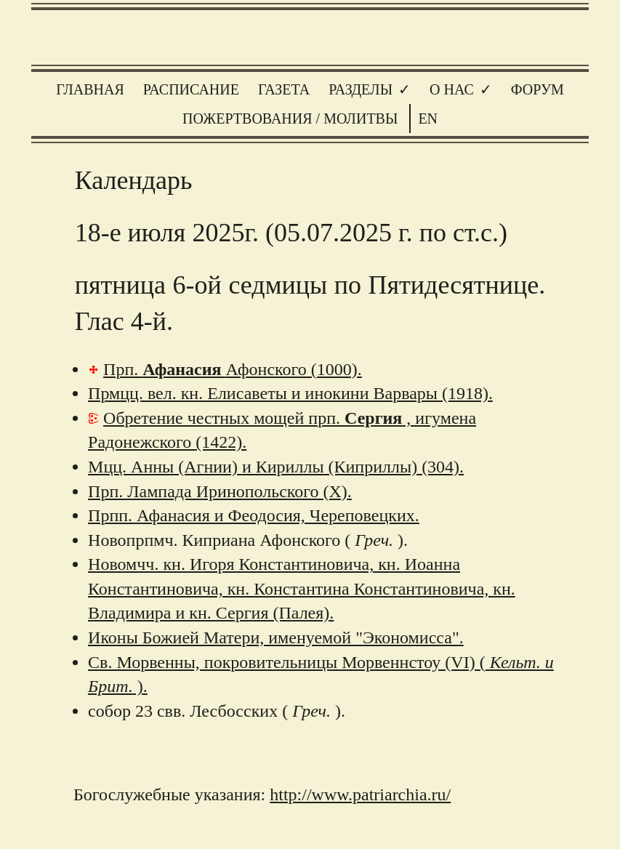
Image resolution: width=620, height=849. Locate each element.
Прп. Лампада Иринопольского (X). (220, 491)
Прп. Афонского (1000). (232, 369)
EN (428, 118)
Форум (537, 89)
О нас (452, 89)
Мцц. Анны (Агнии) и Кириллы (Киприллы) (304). (276, 466)
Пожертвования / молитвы (290, 118)
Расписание (191, 89)
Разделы (360, 89)
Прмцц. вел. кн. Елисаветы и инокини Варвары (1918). (290, 393)
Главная (90, 89)
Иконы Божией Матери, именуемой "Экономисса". (276, 637)
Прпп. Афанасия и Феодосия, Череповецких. (253, 515)
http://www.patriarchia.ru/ (360, 794)
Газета (284, 89)
